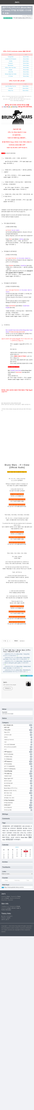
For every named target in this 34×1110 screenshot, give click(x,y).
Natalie (10, 69)
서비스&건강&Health (18, 884)
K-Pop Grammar (18, 942)
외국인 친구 (18, 945)
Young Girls (11, 56)
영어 (9, 1009)
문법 (24, 1009)
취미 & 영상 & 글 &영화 (18, 886)
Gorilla (10, 61)
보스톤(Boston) (18, 899)
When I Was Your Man (10, 67)
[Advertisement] (17, 407)
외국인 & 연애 (18, 949)
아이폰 (12, 1011)
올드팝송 (25, 1002)
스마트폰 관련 (18, 874)
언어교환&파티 (18, 947)
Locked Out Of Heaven (10, 59)
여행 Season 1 (18, 891)
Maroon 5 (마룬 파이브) (18, 930)
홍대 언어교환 (26, 1000)
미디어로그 (9, 1090)
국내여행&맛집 (18, 911)
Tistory (18, 1070)
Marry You (10, 90)
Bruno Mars (26, 56)
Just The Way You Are (10, 86)
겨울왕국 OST (18, 916)
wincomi (14, 1082)
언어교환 (19, 1009)
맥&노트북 (18, 872)
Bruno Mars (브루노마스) (18, 928)
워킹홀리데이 (6, 1000)
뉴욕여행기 (9, 1006)
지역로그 (3, 1091)
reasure (11, 63)
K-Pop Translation (18, 940)
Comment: (29, 790)
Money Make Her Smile (10, 74)
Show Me (10, 72)
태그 (4, 1090)
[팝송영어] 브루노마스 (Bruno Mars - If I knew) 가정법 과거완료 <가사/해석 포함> (17, 10)
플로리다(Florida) (18, 894)
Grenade (11, 88)
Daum (8, 1070)
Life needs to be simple (9, 799)
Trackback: (23, 790)
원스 (8, 1004)
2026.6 (17, 1021)
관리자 (3, 1093)
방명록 (8, 1091)
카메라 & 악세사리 (18, 879)
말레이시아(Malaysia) (18, 908)
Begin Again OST (18, 918)
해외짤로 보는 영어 (18, 937)
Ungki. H (18, 1082)
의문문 (24, 1004)
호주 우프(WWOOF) (18, 906)
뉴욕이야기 (13, 1002)
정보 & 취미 (18, 869)
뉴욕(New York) (18, 896)
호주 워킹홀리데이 (16, 1000)
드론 (18, 882)
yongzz (9, 1082)
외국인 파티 (16, 1006)
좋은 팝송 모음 (18, 933)
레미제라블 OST (18, 923)
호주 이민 (18, 867)
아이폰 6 (17, 1011)
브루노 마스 (23, 1006)
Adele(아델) (18, 925)
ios (8, 1002)
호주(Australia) (18, 903)
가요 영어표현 (18, 935)
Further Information (6, 1083)
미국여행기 (17, 1013)
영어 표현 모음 (10, 764)
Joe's (5, 797)
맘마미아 (19, 1004)
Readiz (7, 1072)
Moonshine (10, 65)
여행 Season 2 (18, 901)
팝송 (30, 1011)
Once (3, 1013)
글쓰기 (7, 1093)
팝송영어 (13, 1009)
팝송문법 (19, 1002)
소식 (18, 889)
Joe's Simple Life (17, 865)
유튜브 (18, 877)
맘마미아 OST (18, 920)
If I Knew (10, 76)
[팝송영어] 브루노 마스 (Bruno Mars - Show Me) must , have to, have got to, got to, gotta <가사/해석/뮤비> (17, 777)
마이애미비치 (13, 1004)
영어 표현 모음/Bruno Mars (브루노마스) (22, 18)
